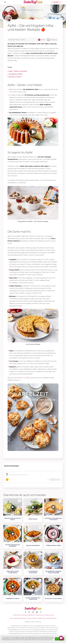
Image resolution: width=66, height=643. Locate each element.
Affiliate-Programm (28, 615)
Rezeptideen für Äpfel (21, 378)
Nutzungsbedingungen (18, 618)
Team (19, 615)
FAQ (14, 615)
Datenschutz (49, 615)
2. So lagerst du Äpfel (15, 74)
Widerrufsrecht (32, 618)
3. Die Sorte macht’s (14, 77)
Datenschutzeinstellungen (47, 618)
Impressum (40, 615)
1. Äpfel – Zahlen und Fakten (17, 71)
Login (56, 2)
